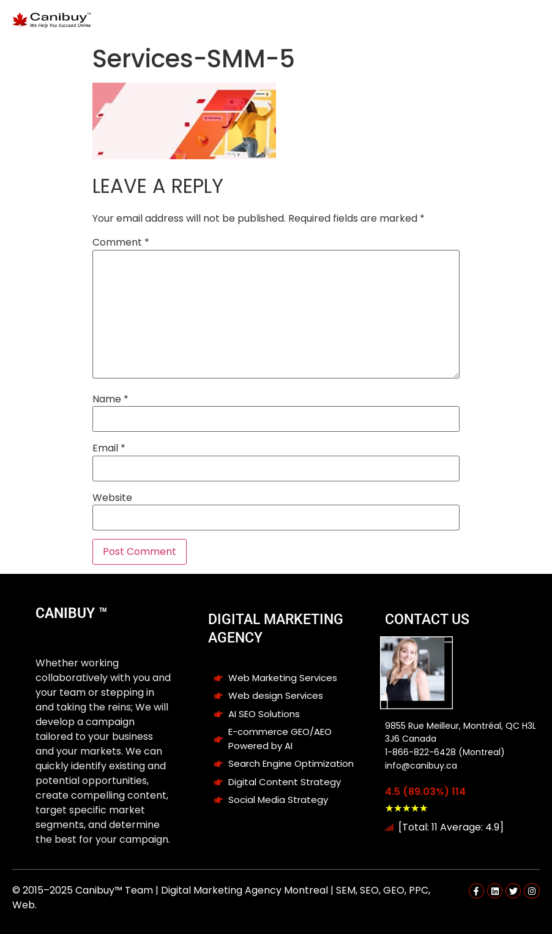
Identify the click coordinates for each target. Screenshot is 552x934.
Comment (120, 242)
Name (110, 399)
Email (108, 448)
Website (112, 498)
